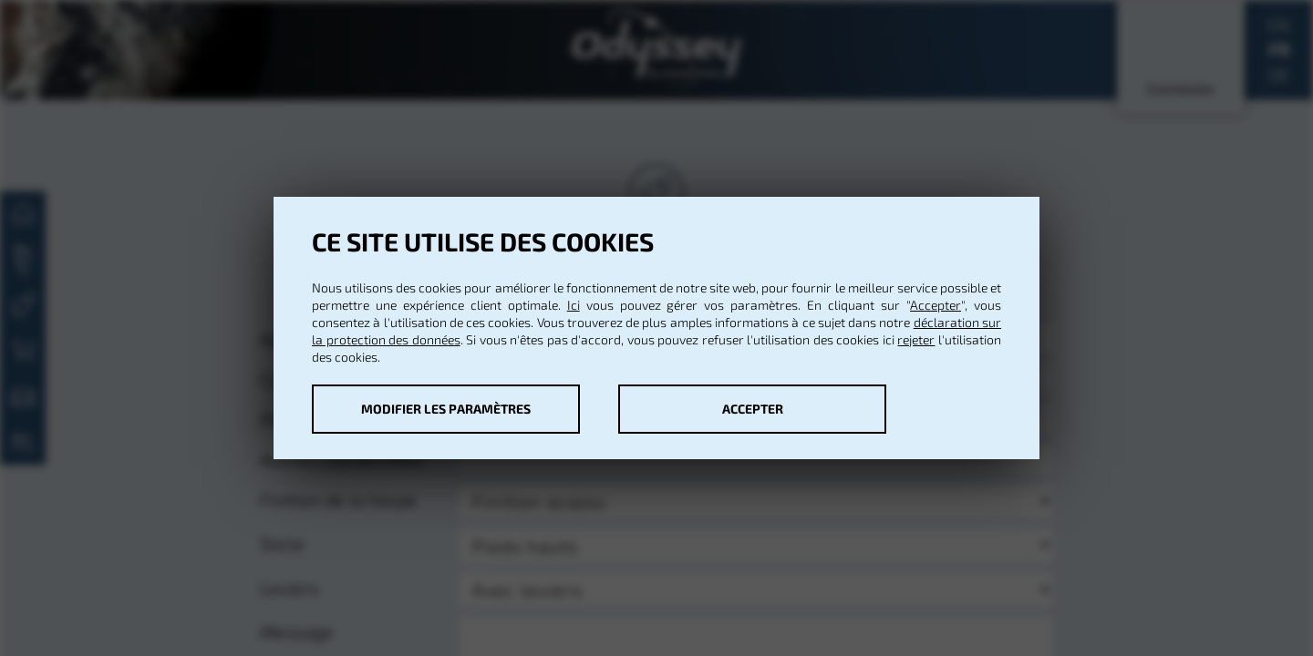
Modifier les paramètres (446, 408)
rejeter (916, 339)
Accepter (935, 305)
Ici (573, 305)
